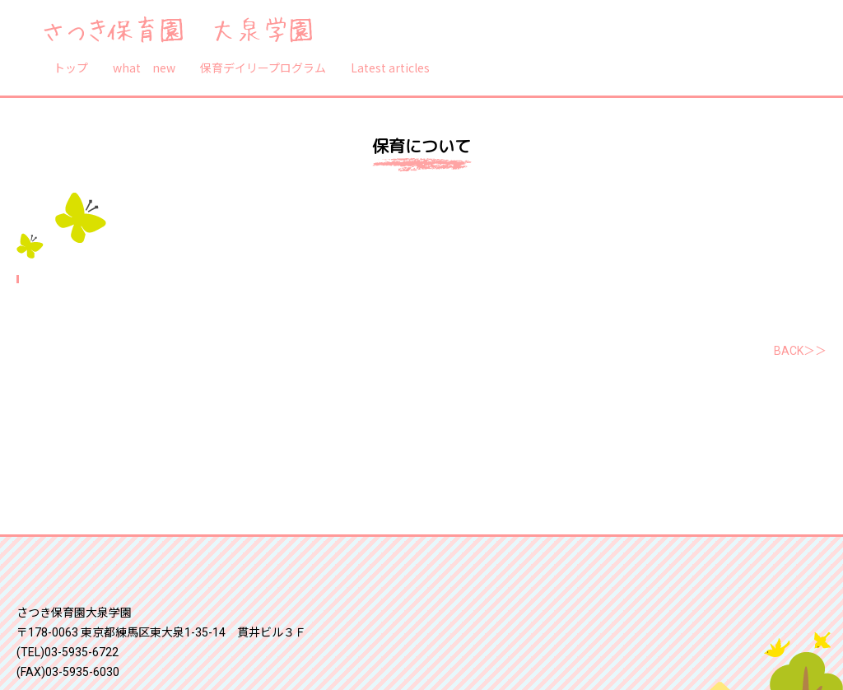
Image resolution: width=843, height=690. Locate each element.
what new (144, 67)
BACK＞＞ (800, 350)
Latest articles (390, 67)
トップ (71, 67)
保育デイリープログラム (263, 67)
